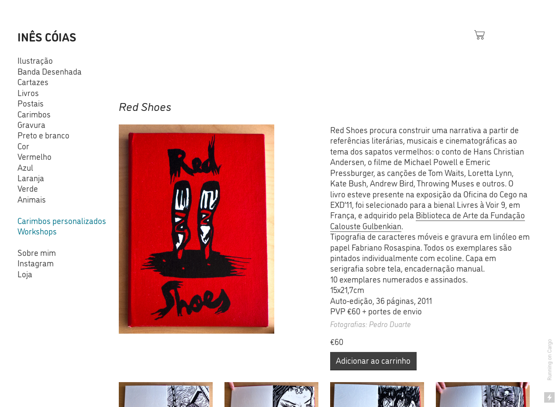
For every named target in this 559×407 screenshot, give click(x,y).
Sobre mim (36, 252)
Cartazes (32, 81)
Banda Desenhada (49, 71)
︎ (479, 34)
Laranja (30, 177)
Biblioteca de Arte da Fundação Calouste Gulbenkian (427, 220)
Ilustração (35, 60)
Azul (25, 167)
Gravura (31, 124)
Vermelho (34, 156)
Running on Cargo (550, 360)
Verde (27, 188)
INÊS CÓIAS (46, 36)
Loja (24, 273)
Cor (23, 146)
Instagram (35, 263)
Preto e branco (43, 135)
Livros (28, 92)
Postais (30, 103)
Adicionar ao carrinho (373, 360)
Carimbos (34, 114)
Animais (31, 199)
